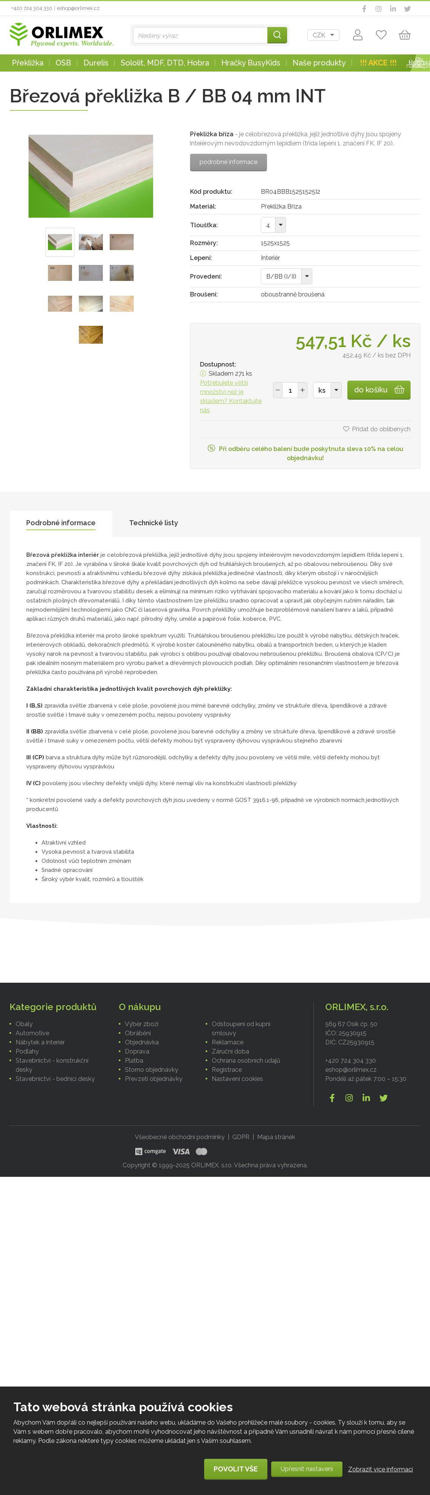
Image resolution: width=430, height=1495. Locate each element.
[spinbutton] (290, 390)
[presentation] (61, 524)
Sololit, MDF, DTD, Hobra (165, 62)
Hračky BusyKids (250, 62)
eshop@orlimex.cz (78, 8)
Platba (134, 1060)
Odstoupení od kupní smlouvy (241, 1028)
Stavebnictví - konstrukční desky (52, 1065)
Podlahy (27, 1051)
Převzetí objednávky (153, 1078)
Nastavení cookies (237, 1078)
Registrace (227, 1069)
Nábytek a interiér (40, 1042)
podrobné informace (228, 162)
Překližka (27, 62)
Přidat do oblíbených (381, 429)
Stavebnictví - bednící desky (55, 1078)
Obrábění (138, 1033)
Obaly (24, 1024)
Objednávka (142, 1042)
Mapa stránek (276, 1137)
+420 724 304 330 (31, 8)
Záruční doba (230, 1051)
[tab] (61, 524)
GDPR (240, 1137)
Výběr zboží (141, 1024)
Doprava (137, 1051)
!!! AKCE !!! (378, 62)
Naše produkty (319, 62)
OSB (63, 62)
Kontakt (420, 62)
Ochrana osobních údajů (246, 1060)
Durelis (96, 62)
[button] (302, 390)
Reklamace (227, 1042)
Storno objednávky (151, 1069)
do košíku (371, 389)
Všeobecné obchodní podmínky (180, 1137)
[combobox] (323, 35)
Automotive (32, 1033)
